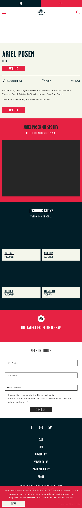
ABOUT (41, 477)
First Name (12, 363)
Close (13, 504)
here (70, 498)
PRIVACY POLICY (41, 462)
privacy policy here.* (18, 402)
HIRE (41, 447)
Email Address (14, 387)
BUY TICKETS (13, 68)
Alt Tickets (45, 99)
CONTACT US (41, 454)
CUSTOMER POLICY (41, 469)
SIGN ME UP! (40, 409)
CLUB (61, 3)
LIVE (20, 3)
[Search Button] (76, 12)
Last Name (12, 375)
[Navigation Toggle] (5, 12)
